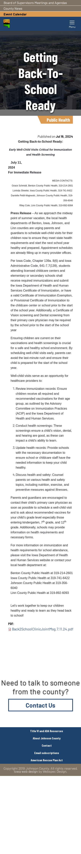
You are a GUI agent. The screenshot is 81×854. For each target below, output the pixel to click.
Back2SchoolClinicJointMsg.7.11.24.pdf (42, 629)
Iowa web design (26, 771)
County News (13, 8)
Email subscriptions (46, 753)
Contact (47, 745)
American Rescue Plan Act (47, 760)
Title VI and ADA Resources (46, 731)
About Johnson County (47, 738)
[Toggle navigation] (72, 23)
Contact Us (40, 705)
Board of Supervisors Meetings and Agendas (35, 3)
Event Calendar (15, 14)
